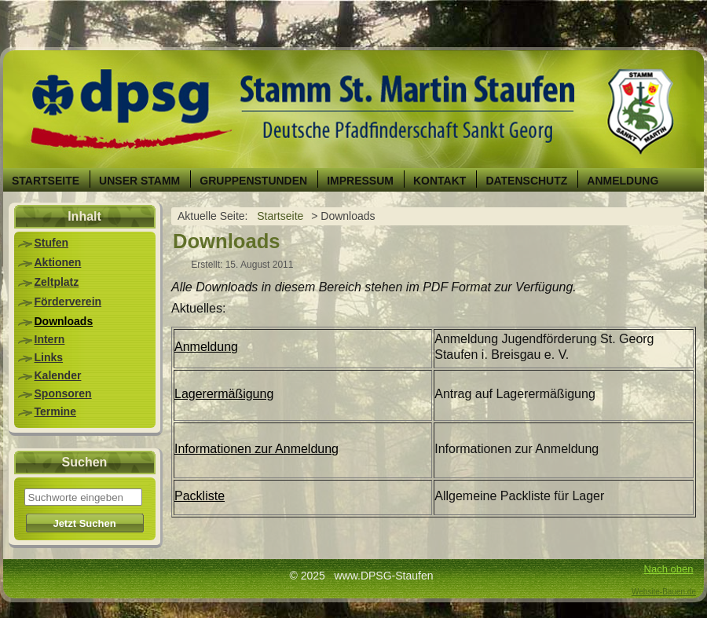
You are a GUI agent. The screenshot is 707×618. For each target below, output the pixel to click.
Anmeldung (622, 180)
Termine (55, 411)
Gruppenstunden (253, 180)
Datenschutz (526, 180)
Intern (50, 339)
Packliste (199, 496)
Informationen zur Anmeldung (256, 448)
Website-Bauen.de (664, 591)
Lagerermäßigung (223, 393)
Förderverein (68, 301)
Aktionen (58, 262)
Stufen (52, 242)
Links (49, 357)
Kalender (58, 375)
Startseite (45, 180)
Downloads (64, 321)
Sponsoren (63, 393)
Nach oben (669, 569)
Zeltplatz (57, 282)
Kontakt (439, 180)
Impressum (360, 180)
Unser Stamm (139, 180)
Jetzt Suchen (84, 523)
